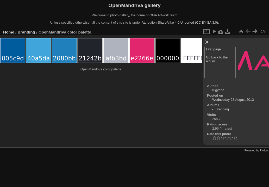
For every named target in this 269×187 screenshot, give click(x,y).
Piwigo (264, 150)
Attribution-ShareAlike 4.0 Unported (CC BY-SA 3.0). (180, 22)
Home (8, 32)
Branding (26, 32)
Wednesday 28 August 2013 (233, 100)
